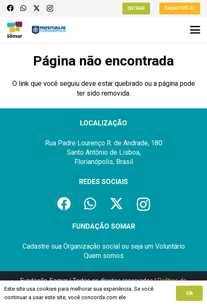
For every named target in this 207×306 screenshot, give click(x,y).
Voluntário (170, 246)
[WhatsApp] (23, 8)
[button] (195, 30)
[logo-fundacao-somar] (15, 29)
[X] (36, 8)
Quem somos (104, 256)
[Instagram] (50, 8)
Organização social (91, 246)
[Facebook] (10, 8)
